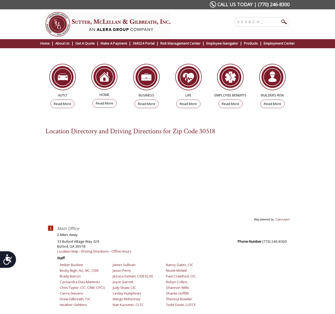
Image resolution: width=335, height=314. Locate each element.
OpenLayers (282, 219)
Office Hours (121, 251)
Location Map (67, 251)
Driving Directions (95, 251)
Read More (62, 103)
